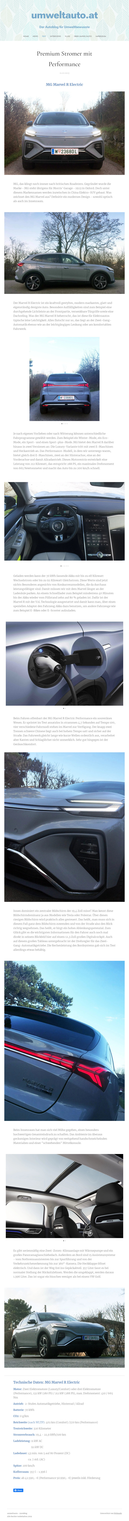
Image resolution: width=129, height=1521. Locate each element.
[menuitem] (22, 36)
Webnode (118, 1513)
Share (18, 1490)
